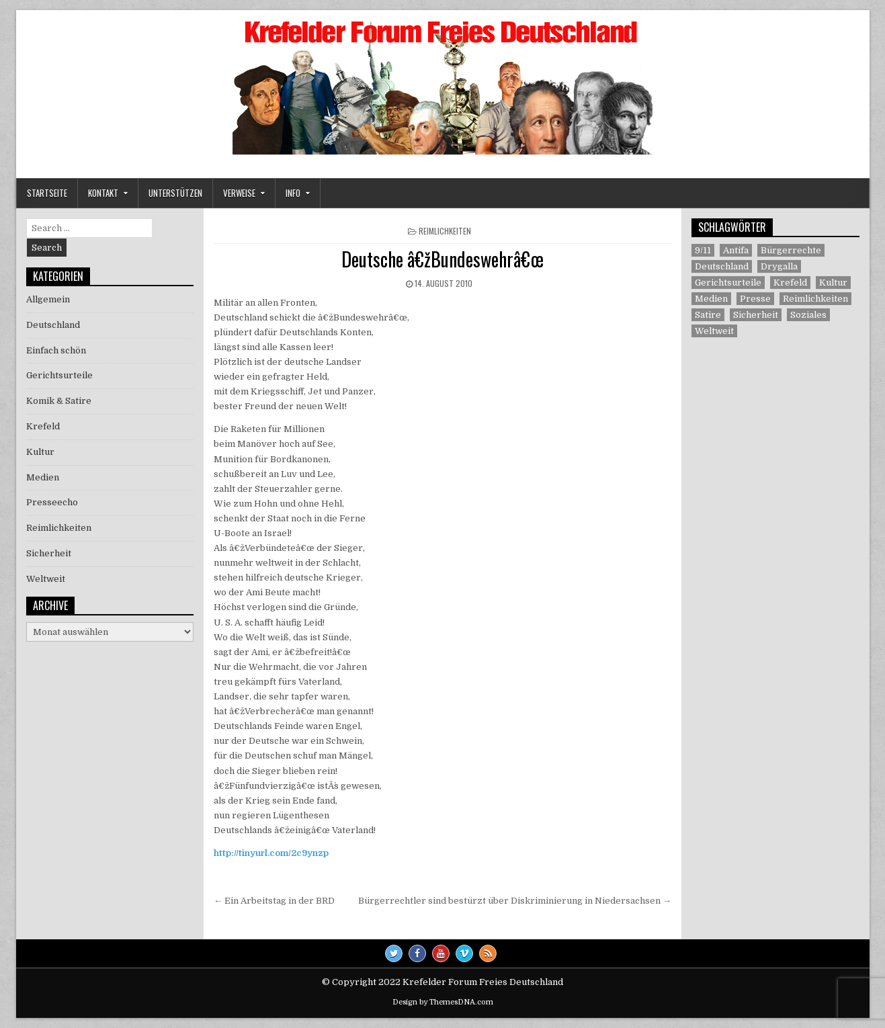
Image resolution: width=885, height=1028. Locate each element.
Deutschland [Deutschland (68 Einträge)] (722, 266)
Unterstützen (175, 193)
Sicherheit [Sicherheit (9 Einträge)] (755, 315)
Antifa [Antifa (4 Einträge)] (736, 250)
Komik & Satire (58, 401)
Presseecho (52, 502)
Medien (42, 477)
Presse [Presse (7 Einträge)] (755, 299)
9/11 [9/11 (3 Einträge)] (703, 250)
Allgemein (48, 299)
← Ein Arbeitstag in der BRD (274, 901)
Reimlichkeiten (445, 231)
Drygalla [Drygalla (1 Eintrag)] (779, 266)
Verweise (239, 193)
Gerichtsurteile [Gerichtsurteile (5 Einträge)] (728, 282)
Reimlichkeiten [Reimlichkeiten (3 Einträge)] (815, 299)
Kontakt (103, 193)
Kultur (40, 452)
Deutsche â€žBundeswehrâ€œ (442, 259)
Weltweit (45, 579)
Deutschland (53, 325)
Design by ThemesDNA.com (442, 1002)
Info (293, 193)
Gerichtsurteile (59, 375)
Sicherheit (48, 553)
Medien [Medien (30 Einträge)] (711, 299)
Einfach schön (56, 350)
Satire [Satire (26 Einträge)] (708, 315)
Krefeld (43, 426)
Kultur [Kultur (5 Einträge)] (833, 282)
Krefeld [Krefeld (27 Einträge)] (790, 282)
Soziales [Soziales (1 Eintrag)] (808, 315)
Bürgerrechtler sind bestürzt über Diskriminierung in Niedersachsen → (514, 901)
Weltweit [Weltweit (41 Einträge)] (714, 331)
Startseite (47, 193)
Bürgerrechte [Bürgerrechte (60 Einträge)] (791, 250)
